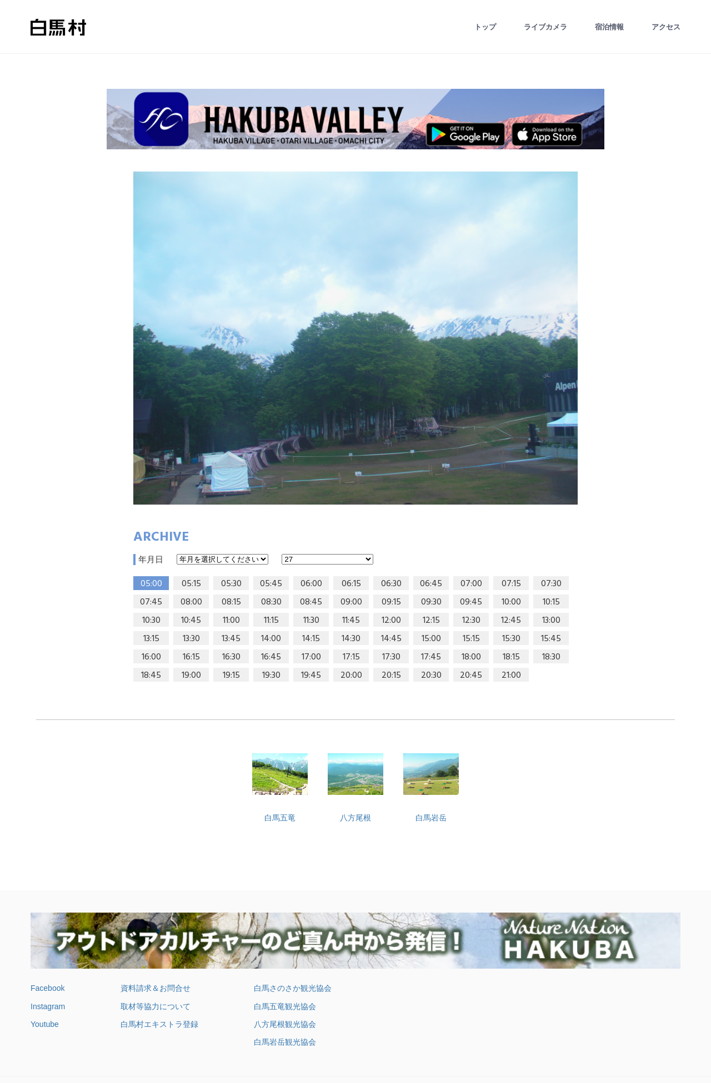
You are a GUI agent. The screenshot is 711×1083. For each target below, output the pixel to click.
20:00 (351, 675)
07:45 (151, 602)
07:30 (551, 584)
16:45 (271, 657)
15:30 (511, 639)
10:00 (511, 602)
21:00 (511, 675)
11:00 (231, 620)
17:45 (431, 657)
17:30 (391, 657)
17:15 (351, 657)
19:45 (311, 675)
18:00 (471, 657)
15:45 (551, 639)
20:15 (391, 675)
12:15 (431, 620)
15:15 (471, 639)
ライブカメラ (545, 27)
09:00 (351, 602)
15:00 (431, 639)
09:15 (391, 602)
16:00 (151, 657)
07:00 (471, 584)
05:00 (151, 584)
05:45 (271, 584)
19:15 (231, 675)
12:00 (391, 620)
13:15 (151, 639)
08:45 (311, 602)
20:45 (471, 675)
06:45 (431, 584)
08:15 (231, 602)
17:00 (311, 657)
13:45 (231, 639)
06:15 (351, 584)
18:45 (151, 675)
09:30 (431, 602)
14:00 (271, 639)
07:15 (511, 584)
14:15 (311, 639)
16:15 (191, 657)
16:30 (231, 657)
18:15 (511, 657)
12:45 (511, 620)
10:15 (551, 602)
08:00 (191, 602)
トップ (485, 27)
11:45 (351, 620)
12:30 (471, 620)
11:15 (271, 620)
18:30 (551, 657)
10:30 (151, 620)
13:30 (191, 639)
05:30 (231, 584)
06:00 (311, 584)
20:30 (431, 675)
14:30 (351, 639)
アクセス (666, 27)
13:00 (551, 620)
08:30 (271, 602)
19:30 (271, 675)
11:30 (311, 620)
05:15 (191, 584)
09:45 (471, 602)
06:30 (391, 584)
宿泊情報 (609, 27)
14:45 (391, 639)
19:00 (191, 675)
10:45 (191, 620)
